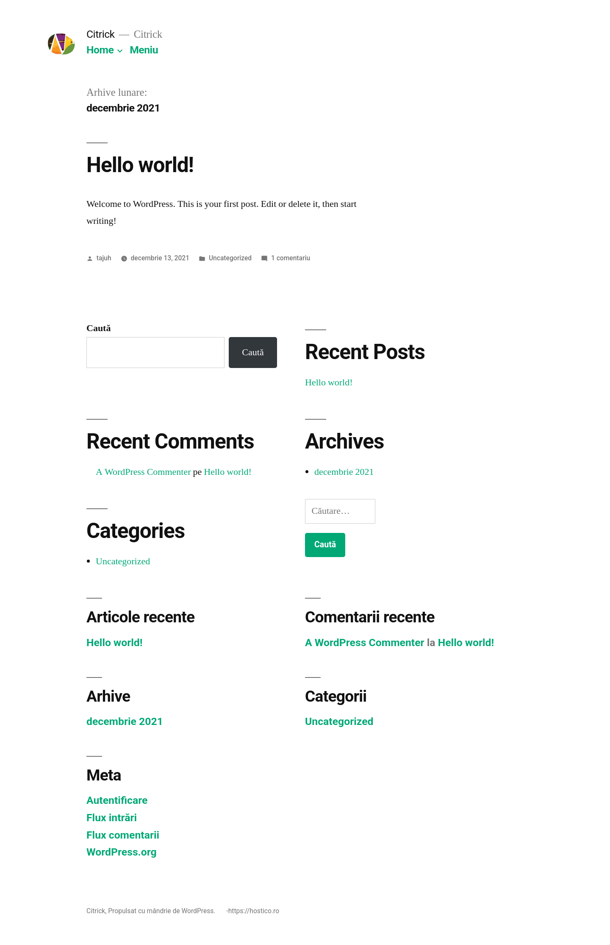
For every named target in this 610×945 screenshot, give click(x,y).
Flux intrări (111, 817)
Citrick (100, 34)
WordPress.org (121, 852)
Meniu (144, 50)
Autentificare (116, 800)
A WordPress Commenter (143, 472)
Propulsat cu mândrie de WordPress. (162, 911)
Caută (98, 328)
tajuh (104, 258)
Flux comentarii (122, 835)
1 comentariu (290, 258)
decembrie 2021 (344, 472)
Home (100, 50)
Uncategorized (230, 258)
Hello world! (140, 165)
